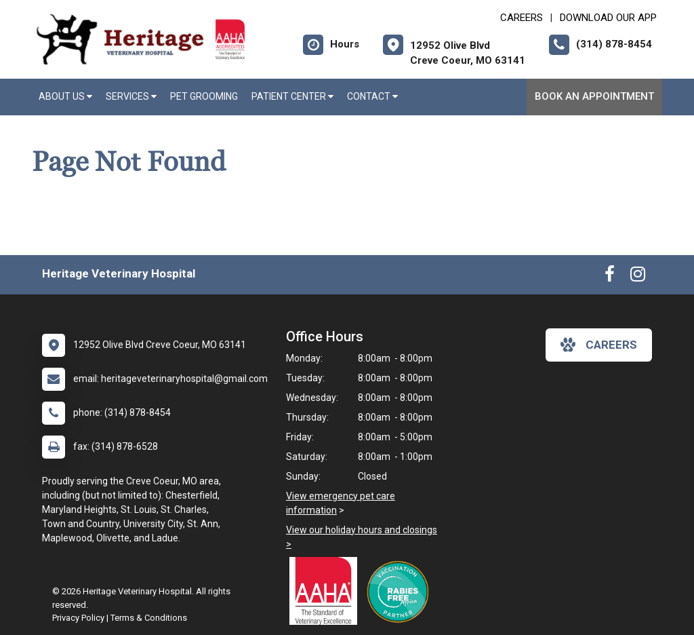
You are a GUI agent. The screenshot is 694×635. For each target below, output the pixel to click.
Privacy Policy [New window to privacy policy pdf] (78, 618)
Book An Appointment (594, 96)
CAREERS (521, 18)
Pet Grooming (204, 96)
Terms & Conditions (148, 618)
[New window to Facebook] (609, 276)
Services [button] (131, 96)
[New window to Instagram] (638, 276)
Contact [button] (372, 96)
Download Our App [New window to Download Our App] (608, 18)
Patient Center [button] (292, 96)
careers (598, 344)
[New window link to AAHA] (326, 591)
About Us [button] (65, 96)
